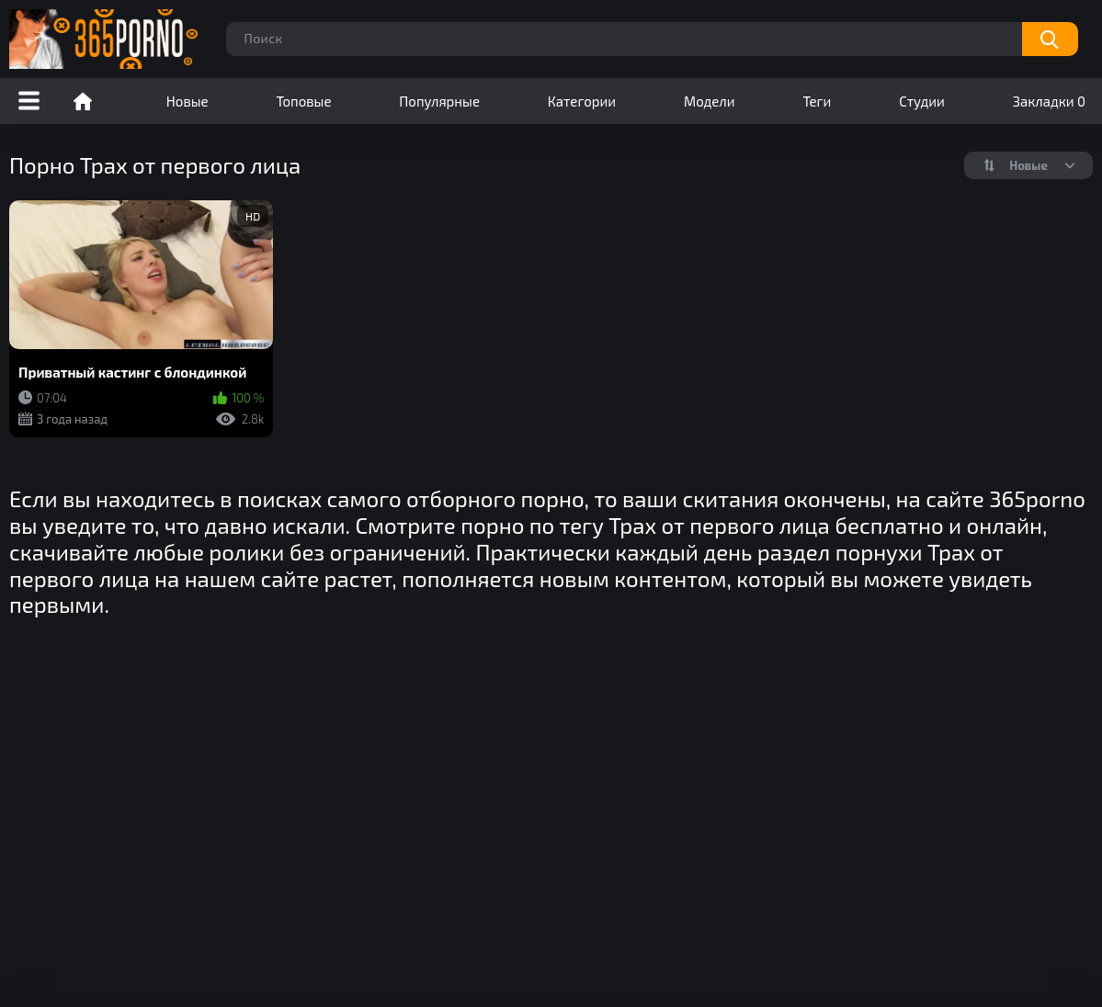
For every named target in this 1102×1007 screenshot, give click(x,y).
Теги (816, 101)
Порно (83, 101)
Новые (187, 101)
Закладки (1049, 101)
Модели (709, 101)
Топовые (303, 101)
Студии (922, 101)
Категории (582, 101)
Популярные (439, 101)
